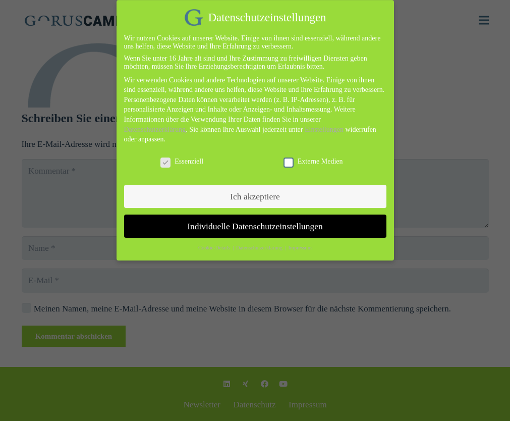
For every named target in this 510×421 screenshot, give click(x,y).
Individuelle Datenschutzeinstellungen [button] (255, 220)
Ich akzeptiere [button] (255, 190)
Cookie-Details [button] (215, 241)
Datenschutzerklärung (155, 123)
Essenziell (181, 155)
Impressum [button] (300, 241)
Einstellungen (324, 123)
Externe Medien (313, 155)
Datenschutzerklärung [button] (260, 241)
